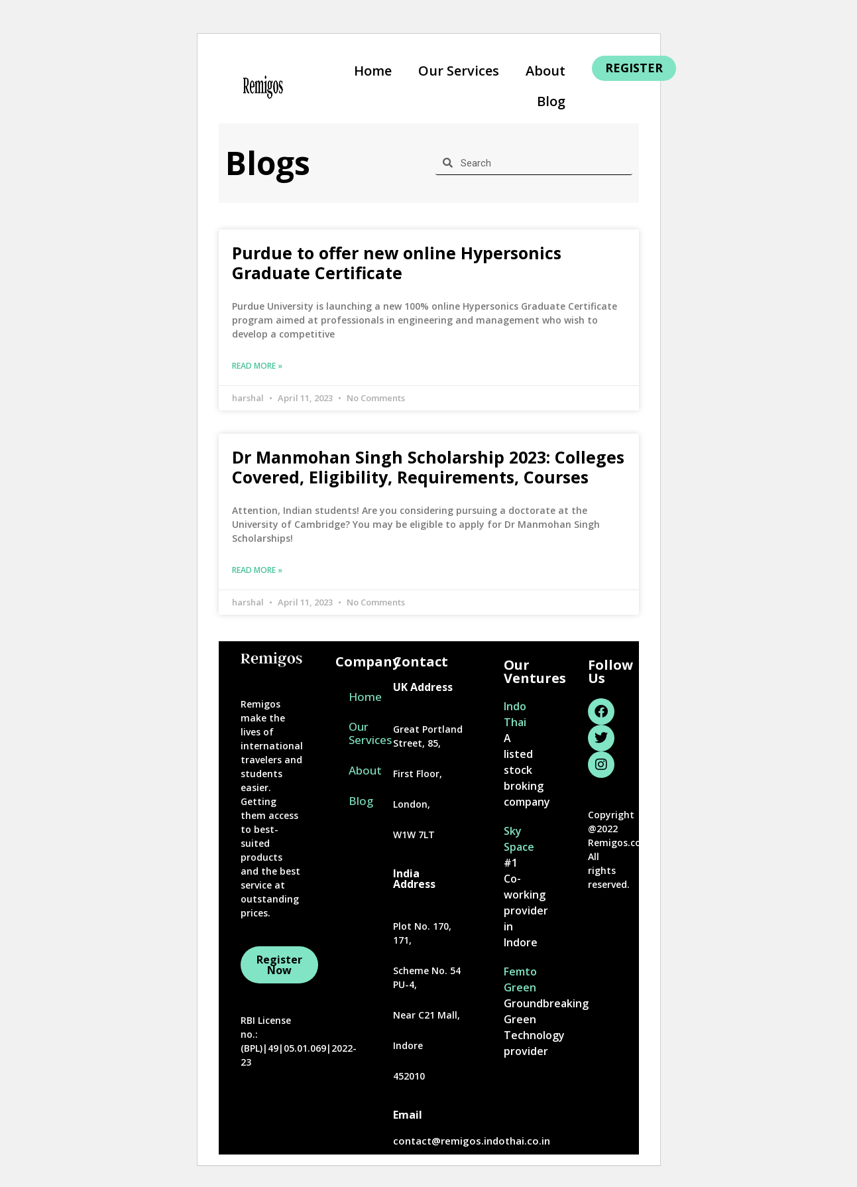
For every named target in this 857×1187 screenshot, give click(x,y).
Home (373, 71)
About (545, 71)
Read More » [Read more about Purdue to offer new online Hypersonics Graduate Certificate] (257, 365)
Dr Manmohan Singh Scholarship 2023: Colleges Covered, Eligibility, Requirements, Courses (428, 467)
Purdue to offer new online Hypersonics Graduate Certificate (396, 262)
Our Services (458, 71)
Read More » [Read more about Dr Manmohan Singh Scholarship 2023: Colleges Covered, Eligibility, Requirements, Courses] (257, 570)
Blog (551, 101)
